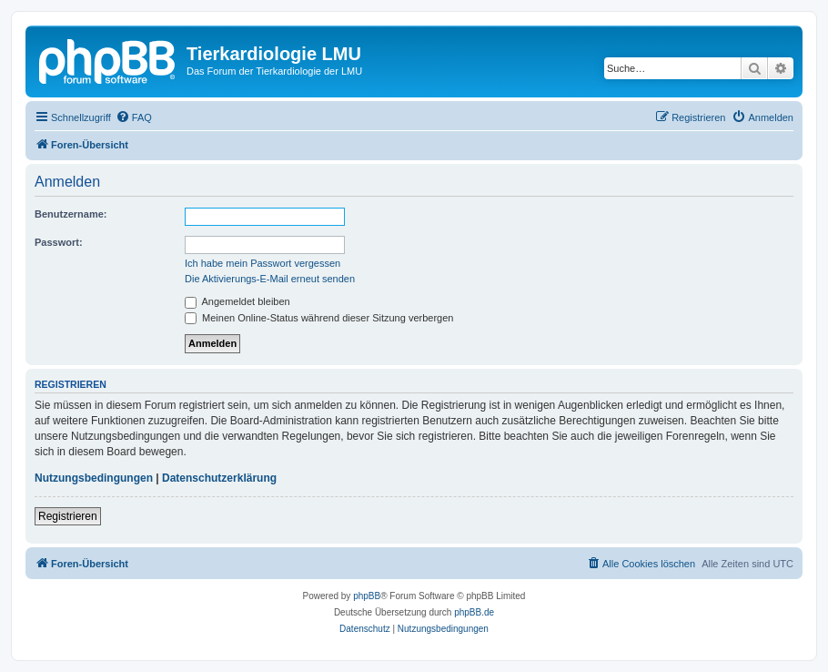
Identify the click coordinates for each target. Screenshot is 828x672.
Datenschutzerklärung (219, 478)
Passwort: (59, 242)
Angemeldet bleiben (237, 301)
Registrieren (67, 516)
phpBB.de (474, 612)
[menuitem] (134, 117)
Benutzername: (70, 214)
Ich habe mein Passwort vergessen (262, 263)
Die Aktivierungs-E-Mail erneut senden (270, 278)
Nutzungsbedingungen (94, 478)
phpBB (366, 596)
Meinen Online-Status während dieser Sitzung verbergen (319, 317)
